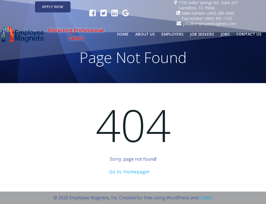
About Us (145, 34)
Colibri (206, 198)
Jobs (225, 34)
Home (123, 34)
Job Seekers (202, 34)
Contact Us (248, 34)
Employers (172, 34)
